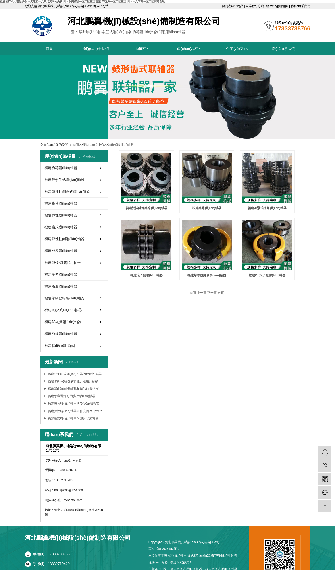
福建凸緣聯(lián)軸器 (60, 334)
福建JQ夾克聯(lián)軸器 (63, 310)
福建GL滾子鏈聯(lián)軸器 (267, 275)
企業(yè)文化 (237, 49)
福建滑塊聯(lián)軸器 (60, 251)
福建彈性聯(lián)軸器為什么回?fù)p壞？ (74, 411)
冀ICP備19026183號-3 (164, 549)
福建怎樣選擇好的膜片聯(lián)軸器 (71, 396)
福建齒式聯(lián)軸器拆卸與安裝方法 (72, 418)
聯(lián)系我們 (300, 6)
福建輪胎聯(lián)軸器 (60, 286)
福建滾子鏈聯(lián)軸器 (146, 275)
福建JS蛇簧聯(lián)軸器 (62, 322)
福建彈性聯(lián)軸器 (60, 215)
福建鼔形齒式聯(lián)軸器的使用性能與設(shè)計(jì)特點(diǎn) (76, 374)
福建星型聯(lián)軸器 (60, 274)
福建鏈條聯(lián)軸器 (206, 208)
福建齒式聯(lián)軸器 (60, 227)
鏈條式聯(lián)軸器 (120, 144)
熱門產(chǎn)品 (233, 6)
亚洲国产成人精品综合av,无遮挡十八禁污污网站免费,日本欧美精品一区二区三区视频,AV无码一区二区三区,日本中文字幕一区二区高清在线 (82, 1)
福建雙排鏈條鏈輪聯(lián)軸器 (146, 208)
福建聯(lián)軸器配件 (60, 346)
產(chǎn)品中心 (190, 49)
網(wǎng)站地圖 (277, 6)
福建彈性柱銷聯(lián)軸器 (64, 239)
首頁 (49, 49)
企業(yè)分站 (255, 6)
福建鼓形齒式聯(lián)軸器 (64, 180)
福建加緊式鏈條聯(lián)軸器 (267, 208)
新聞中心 (143, 49)
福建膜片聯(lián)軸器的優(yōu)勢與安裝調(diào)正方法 (76, 403)
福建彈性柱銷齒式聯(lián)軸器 (68, 191)
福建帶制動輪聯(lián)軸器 (64, 298)
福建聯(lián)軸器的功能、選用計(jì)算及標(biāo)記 (76, 381)
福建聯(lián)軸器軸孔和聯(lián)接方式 (73, 388)
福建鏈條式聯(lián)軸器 (62, 263)
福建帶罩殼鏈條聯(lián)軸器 (206, 275)
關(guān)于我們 (96, 49)
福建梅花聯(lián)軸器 (60, 168)
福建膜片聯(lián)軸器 (60, 203)
